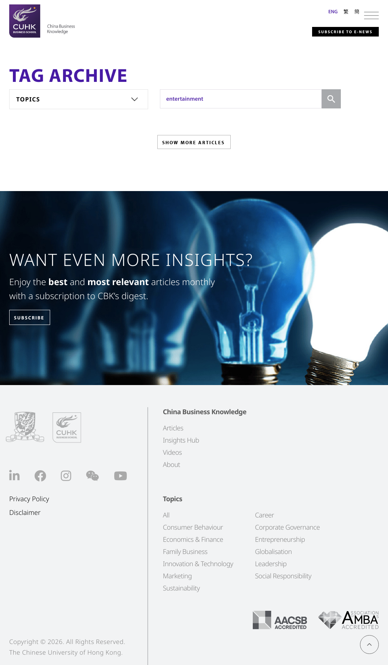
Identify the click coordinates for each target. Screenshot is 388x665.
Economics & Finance (193, 539)
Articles (173, 427)
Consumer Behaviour (193, 527)
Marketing (177, 575)
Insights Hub (181, 440)
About (171, 464)
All (166, 514)
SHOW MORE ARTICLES (193, 145)
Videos (172, 452)
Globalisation (273, 551)
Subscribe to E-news (330, 31)
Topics (28, 99)
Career (264, 514)
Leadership (271, 563)
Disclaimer (25, 512)
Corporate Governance (287, 527)
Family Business (185, 551)
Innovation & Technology (198, 563)
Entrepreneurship (280, 539)
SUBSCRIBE (36, 318)
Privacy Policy (29, 499)
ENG (333, 11)
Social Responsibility (283, 575)
